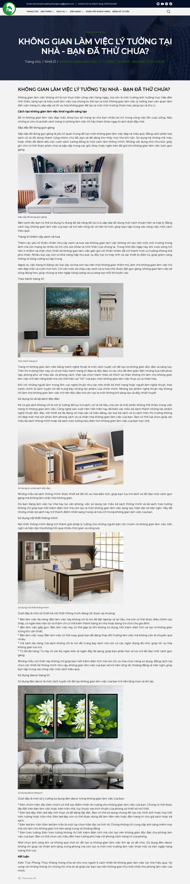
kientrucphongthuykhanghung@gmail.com (53, 4)
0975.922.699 (110, 4)
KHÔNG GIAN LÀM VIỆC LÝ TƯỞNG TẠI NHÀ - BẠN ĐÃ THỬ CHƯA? (94, 89)
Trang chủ (32, 11)
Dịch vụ (62, 11)
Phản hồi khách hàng (98, 11)
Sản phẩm (47, 11)
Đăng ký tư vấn (120, 11)
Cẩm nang (77, 11)
